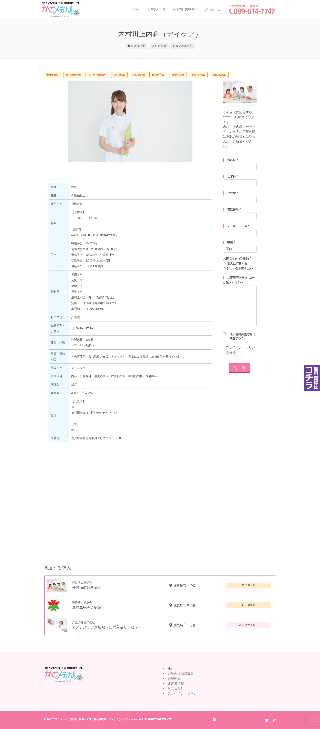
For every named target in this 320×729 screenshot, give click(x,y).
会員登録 (174, 678)
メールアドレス (238, 226)
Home (135, 9)
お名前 (232, 160)
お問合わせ (212, 9)
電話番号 (234, 209)
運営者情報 (176, 683)
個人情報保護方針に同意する (242, 336)
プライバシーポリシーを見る (239, 350)
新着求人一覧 (156, 9)
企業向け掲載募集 (185, 9)
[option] (130, 121)
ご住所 (232, 193)
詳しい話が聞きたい (240, 268)
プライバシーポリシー (184, 693)
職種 (231, 242)
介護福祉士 (138, 46)
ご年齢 (232, 176)
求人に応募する (237, 263)
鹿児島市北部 (184, 46)
